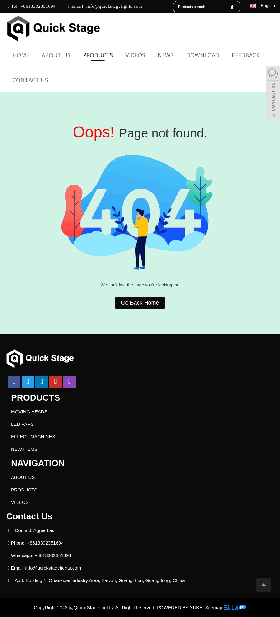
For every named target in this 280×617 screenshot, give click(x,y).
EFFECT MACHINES (33, 436)
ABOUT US (56, 55)
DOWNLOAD (202, 55)
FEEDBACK (245, 55)
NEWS (166, 55)
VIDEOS (135, 55)
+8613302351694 (37, 6)
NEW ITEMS (24, 449)
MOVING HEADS (29, 411)
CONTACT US (30, 80)
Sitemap (213, 607)
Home (21, 55)
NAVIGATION (38, 463)
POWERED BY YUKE (180, 607)
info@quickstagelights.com (113, 6)
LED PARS (22, 424)
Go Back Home (140, 303)
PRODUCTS (98, 55)
